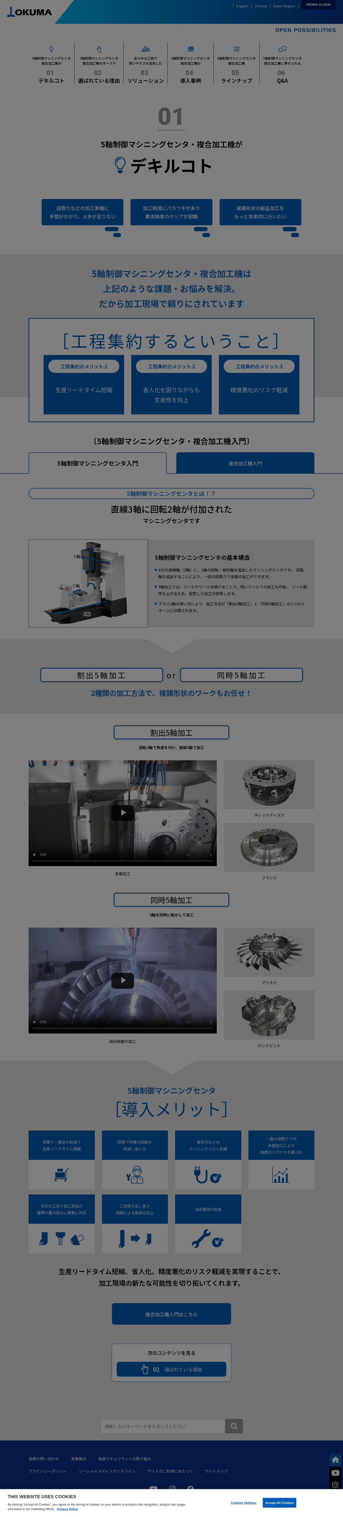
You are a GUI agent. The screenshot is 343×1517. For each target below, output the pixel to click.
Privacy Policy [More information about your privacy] (67, 1509)
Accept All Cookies (279, 1502)
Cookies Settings (244, 1502)
